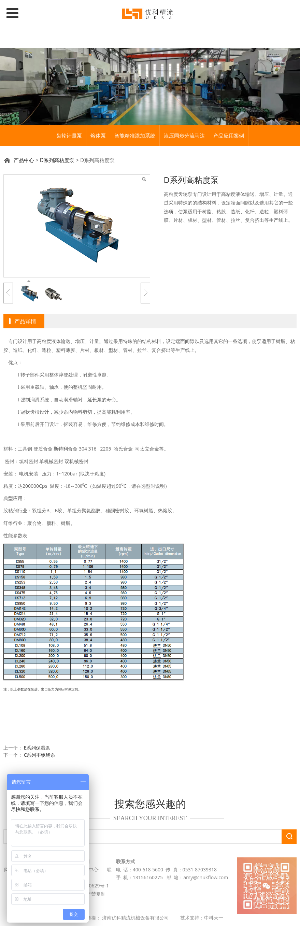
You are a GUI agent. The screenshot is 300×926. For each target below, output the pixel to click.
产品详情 (25, 321)
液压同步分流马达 (184, 135)
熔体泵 (98, 135)
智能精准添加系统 (134, 135)
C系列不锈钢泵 (40, 755)
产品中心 (24, 160)
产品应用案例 (228, 135)
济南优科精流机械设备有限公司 (135, 917)
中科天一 (213, 917)
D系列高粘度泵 (57, 160)
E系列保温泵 (37, 747)
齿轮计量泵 (69, 135)
